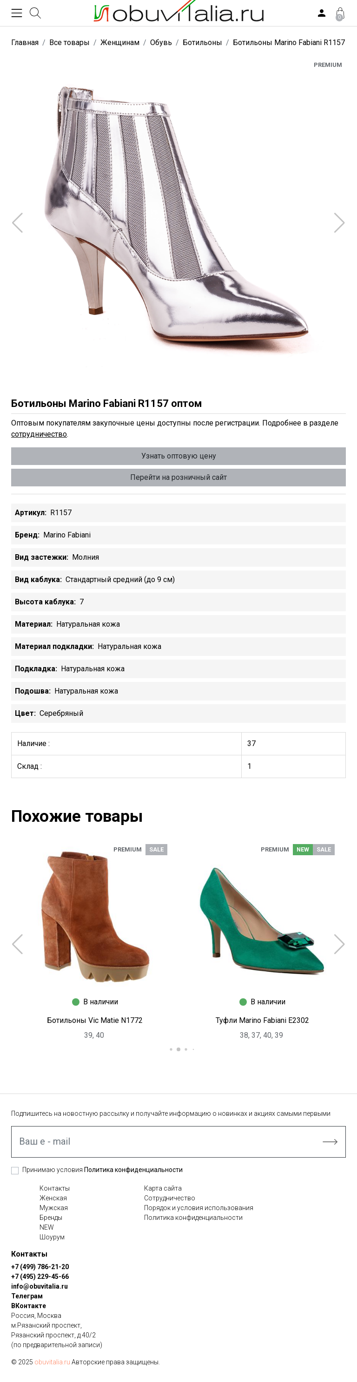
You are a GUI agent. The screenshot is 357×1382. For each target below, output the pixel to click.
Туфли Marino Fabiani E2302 (262, 1020)
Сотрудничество (169, 1198)
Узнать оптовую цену (178, 456)
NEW (47, 1227)
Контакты (55, 1188)
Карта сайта (163, 1188)
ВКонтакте (28, 1306)
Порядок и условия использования (198, 1208)
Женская (53, 1198)
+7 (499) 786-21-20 (40, 1267)
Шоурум (52, 1237)
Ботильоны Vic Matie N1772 (95, 1020)
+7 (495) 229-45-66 (40, 1276)
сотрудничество (39, 434)
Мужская (54, 1208)
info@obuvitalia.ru (39, 1286)
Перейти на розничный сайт (178, 477)
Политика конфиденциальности (133, 1169)
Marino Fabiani (67, 535)
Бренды (51, 1217)
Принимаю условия (102, 1169)
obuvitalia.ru (52, 1362)
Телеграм (27, 1296)
